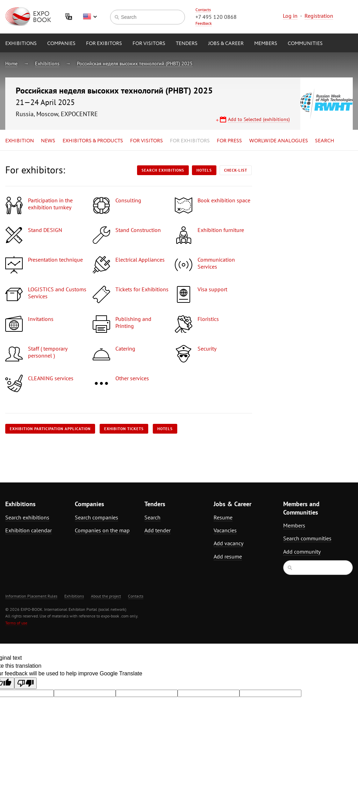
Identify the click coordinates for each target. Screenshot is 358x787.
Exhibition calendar (28, 530)
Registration (319, 15)
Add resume (228, 556)
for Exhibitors (190, 140)
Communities (305, 43)
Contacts (203, 9)
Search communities (307, 538)
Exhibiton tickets (124, 428)
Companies (61, 43)
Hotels (204, 170)
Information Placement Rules (31, 596)
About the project (106, 596)
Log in (290, 15)
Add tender (157, 530)
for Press (229, 140)
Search (324, 140)
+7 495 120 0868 (216, 16)
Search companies (96, 517)
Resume (223, 517)
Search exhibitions (163, 170)
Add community (302, 551)
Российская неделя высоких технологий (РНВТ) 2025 (135, 63)
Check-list (235, 170)
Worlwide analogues (278, 140)
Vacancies (225, 530)
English (89, 17)
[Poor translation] (25, 683)
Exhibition (19, 140)
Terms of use (16, 622)
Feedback (203, 23)
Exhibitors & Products (93, 140)
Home (11, 63)
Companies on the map (102, 530)
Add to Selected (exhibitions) (259, 119)
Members (265, 43)
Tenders (187, 43)
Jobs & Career (226, 43)
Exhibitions (21, 43)
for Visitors (149, 43)
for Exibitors (104, 43)
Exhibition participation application (50, 428)
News (48, 140)
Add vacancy (228, 543)
